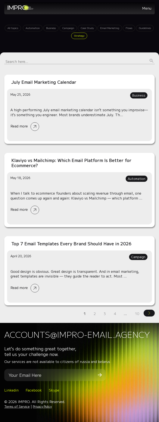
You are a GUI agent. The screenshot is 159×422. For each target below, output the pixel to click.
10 (137, 313)
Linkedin (11, 390)
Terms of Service (17, 406)
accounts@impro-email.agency (77, 334)
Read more (79, 109)
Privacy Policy (42, 406)
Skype (54, 390)
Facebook (34, 390)
